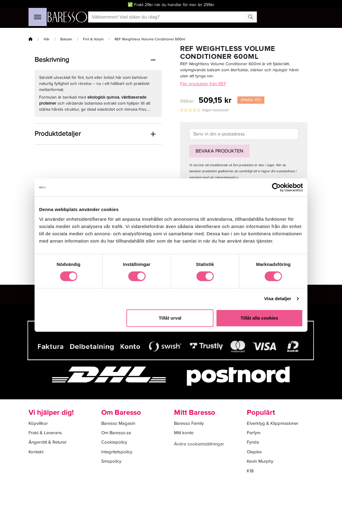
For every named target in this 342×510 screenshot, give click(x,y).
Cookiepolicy (114, 442)
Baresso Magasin (118, 423)
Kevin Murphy (260, 461)
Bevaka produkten (219, 151)
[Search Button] (251, 17)
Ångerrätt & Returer (48, 442)
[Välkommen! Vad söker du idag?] (166, 17)
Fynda (253, 442)
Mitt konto (184, 432)
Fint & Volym (93, 39)
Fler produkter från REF (203, 83)
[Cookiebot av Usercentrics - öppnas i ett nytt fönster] (276, 187)
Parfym (253, 432)
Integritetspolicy (116, 452)
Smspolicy (111, 461)
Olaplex (254, 452)
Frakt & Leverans (45, 432)
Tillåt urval (170, 317)
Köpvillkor (38, 423)
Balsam (66, 39)
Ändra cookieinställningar (199, 444)
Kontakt (36, 452)
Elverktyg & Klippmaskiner (272, 423)
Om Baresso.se (116, 432)
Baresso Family (189, 423)
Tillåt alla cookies (259, 317)
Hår (46, 39)
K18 (250, 471)
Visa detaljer (277, 298)
